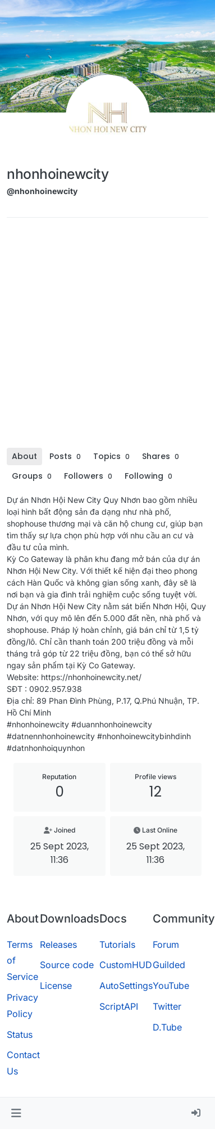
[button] (16, 1113)
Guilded (169, 964)
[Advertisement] (105, 336)
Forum (166, 944)
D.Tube (167, 1027)
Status (20, 1034)
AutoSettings (126, 985)
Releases (58, 944)
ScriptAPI (118, 1006)
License (56, 985)
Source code (67, 964)
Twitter (167, 1006)
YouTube (171, 985)
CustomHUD (125, 964)
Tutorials (117, 944)
